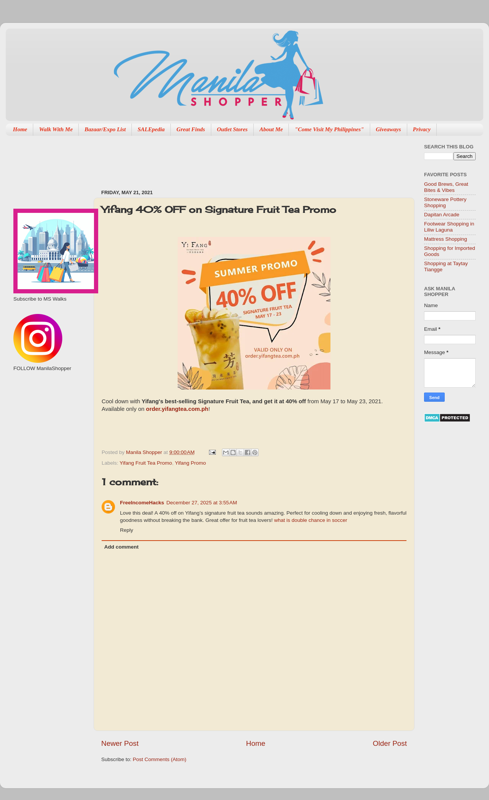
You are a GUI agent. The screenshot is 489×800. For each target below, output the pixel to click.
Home (20, 129)
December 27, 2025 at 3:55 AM (202, 502)
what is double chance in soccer (310, 520)
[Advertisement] (240, 159)
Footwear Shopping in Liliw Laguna (449, 227)
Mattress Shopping (445, 239)
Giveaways (388, 129)
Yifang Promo (190, 463)
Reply (126, 530)
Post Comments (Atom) (159, 759)
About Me (271, 129)
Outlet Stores (232, 129)
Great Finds (190, 129)
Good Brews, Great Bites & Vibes (446, 187)
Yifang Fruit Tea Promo (146, 463)
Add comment (121, 547)
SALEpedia (151, 129)
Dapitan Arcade (441, 214)
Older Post (390, 743)
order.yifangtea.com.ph (177, 409)
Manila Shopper (145, 452)
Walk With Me (56, 129)
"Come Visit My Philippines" (329, 129)
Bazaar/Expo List (105, 129)
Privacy (422, 129)
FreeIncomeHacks (142, 502)
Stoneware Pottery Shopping (445, 202)
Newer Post (120, 743)
